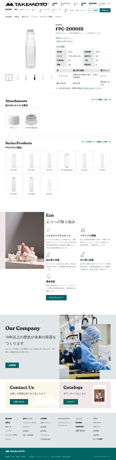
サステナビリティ (65, 4)
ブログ (72, 10)
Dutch (17, 456)
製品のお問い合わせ (65, 41)
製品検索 (8, 17)
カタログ (58, 17)
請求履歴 (96, 431)
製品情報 (8, 9)
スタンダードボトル (29, 423)
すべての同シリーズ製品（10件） (95, 142)
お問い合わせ (89, 88)
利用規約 (32, 456)
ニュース (76, 4)
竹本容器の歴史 (45, 439)
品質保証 (26, 431)
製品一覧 (25, 17)
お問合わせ (105, 10)
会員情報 (96, 435)
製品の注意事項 (56, 456)
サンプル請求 (93, 10)
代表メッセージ (45, 423)
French (23, 456)
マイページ (82, 10)
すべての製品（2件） (100, 100)
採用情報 (83, 4)
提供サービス (27, 418)
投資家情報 (93, 3)
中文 (13, 456)
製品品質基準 (66, 456)
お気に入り (96, 427)
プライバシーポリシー (43, 456)
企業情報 (12, 365)
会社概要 (43, 427)
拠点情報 (43, 431)
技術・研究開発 (28, 435)
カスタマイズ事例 (46, 17)
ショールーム (35, 4)
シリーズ (34, 17)
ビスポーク (26, 427)
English (7, 456)
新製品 (16, 17)
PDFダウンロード (64, 38)
